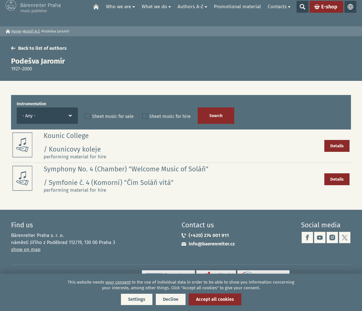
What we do (154, 13)
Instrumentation (31, 103)
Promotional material (237, 13)
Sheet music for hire (170, 116)
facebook (307, 237)
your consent (118, 282)
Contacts (277, 13)
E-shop (329, 13)
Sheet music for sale (113, 116)
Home (96, 13)
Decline (170, 299)
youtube (319, 237)
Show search (302, 13)
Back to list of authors (42, 48)
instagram (332, 237)
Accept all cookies (215, 299)
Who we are (118, 13)
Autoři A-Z (31, 31)
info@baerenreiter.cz (212, 244)
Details (337, 145)
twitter (344, 237)
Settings (136, 299)
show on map (26, 249)
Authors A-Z (190, 13)
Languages (350, 13)
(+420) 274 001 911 (209, 235)
